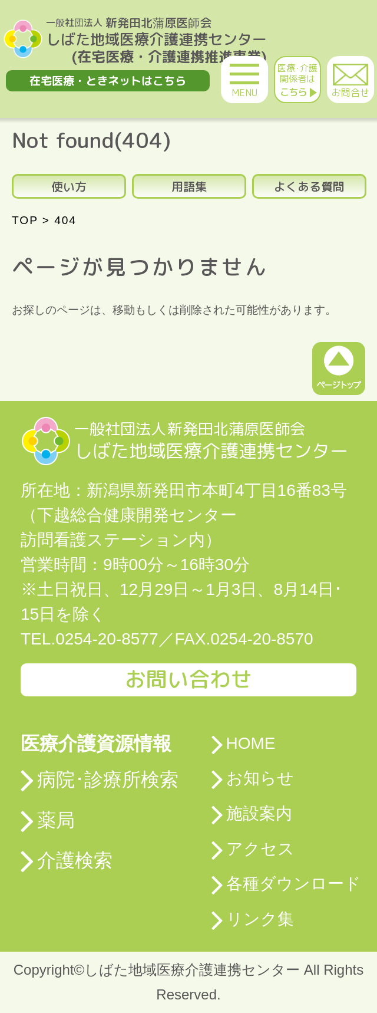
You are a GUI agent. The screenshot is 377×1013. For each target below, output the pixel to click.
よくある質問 (309, 186)
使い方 (69, 186)
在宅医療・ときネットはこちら (107, 80)
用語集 (189, 186)
